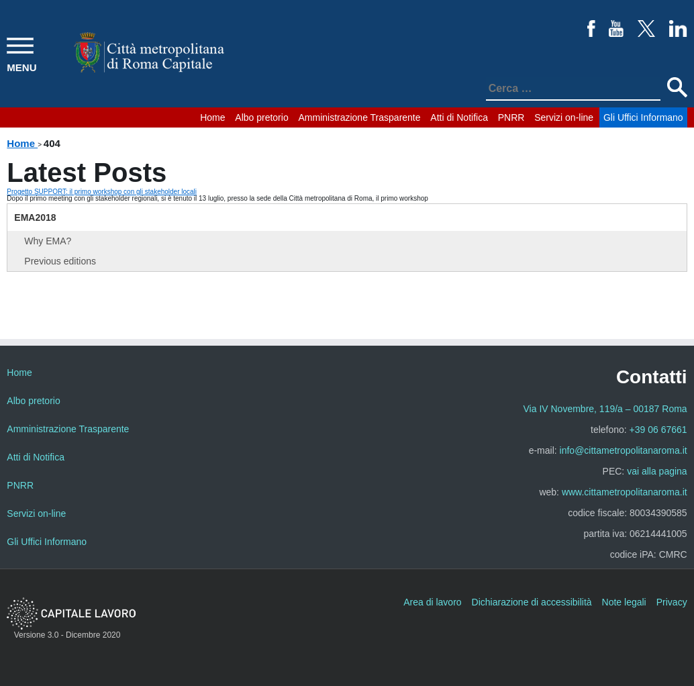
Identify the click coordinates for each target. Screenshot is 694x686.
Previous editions (60, 261)
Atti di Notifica (459, 117)
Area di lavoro (432, 602)
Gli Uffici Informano (643, 117)
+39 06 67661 (658, 429)
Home (212, 117)
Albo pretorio (261, 117)
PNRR (511, 117)
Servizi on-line (563, 117)
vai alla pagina (657, 471)
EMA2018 (35, 217)
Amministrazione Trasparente (359, 117)
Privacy (671, 602)
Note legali (624, 602)
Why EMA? (47, 241)
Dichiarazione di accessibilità (532, 602)
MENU (21, 67)
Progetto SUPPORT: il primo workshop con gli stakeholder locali (102, 191)
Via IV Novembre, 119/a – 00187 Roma (605, 408)
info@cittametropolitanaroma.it (623, 450)
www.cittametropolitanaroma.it (624, 492)
